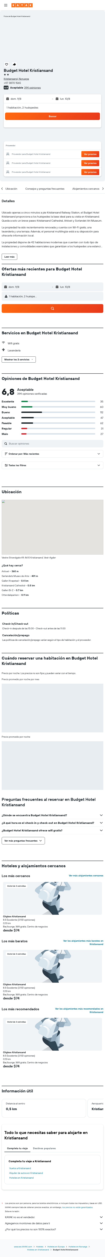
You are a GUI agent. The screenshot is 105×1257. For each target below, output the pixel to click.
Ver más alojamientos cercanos (86, 875)
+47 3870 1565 (12, 83)
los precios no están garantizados (77, 1207)
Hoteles (39, 1246)
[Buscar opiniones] (55, 443)
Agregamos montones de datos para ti (54, 1223)
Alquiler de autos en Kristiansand (26, 1173)
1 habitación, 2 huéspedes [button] (22, 107)
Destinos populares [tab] (44, 1148)
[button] (5, 5)
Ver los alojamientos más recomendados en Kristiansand (79, 1010)
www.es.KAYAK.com (23, 1246)
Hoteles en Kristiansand (21, 1177)
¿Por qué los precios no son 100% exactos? (54, 1229)
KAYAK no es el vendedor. (54, 1217)
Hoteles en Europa (55, 1246)
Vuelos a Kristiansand (20, 1168)
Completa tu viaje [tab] (17, 1148)
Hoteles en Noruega (78, 1246)
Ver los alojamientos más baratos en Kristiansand (83, 942)
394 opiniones (32, 87)
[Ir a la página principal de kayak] (22, 5)
